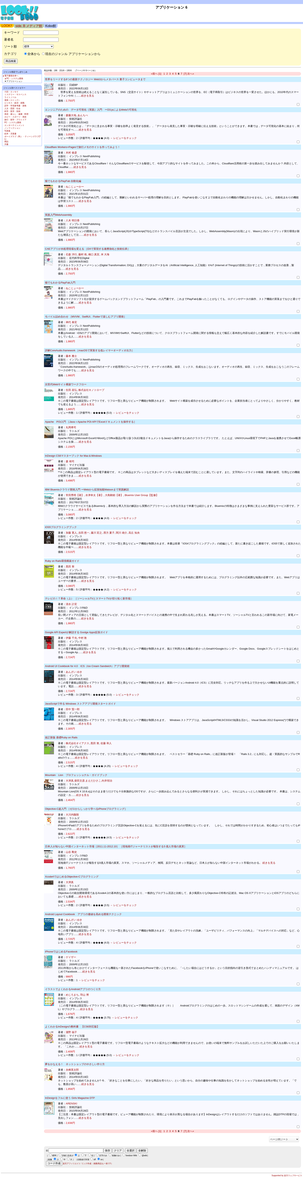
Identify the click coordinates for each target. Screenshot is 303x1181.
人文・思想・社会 (12, 108)
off (95, 1159)
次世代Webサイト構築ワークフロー (66, 384)
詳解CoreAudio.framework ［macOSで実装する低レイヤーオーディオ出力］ (89, 350)
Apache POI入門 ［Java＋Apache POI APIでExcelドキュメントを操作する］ (90, 421)
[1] (159, 73)
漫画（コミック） (12, 100)
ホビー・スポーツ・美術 (15, 117)
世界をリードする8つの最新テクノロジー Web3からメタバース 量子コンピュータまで (95, 79)
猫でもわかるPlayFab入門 (60, 282)
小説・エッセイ (11, 92)
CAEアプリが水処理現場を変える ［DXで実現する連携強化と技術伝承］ (87, 248)
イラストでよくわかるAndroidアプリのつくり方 (73, 989)
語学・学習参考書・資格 (15, 106)
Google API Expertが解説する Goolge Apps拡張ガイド (76, 632)
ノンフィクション (12, 128)
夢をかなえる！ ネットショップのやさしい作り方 (75, 1064)
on (102, 1159)
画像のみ (116, 1155)
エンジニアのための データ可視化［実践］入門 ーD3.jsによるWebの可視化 (91, 109)
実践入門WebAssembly (58, 214)
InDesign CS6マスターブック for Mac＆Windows (73, 455)
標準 (54, 1155)
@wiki (144, 1155)
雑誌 (6, 141)
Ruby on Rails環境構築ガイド (62, 560)
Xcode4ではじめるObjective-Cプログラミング (72, 876)
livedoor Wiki (131, 1155)
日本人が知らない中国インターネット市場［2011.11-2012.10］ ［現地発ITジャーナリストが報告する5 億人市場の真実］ (116, 846)
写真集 (7, 131)
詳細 (64, 1155)
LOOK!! (7, 25)
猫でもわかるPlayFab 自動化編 (63, 181)
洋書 (6, 144)
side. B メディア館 (28, 26)
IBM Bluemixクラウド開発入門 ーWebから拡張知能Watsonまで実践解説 (87, 489)
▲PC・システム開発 (13, 78)
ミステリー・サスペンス (15, 94)
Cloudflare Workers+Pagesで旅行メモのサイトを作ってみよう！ (82, 147)
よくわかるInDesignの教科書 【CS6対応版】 (72, 1026)
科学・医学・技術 (12, 111)
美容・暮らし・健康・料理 (16, 114)
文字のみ (103, 1155)
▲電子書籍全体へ (10, 76)
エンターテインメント (14, 125)
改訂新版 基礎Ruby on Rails (61, 737)
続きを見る (87, 95)
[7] (185, 73)
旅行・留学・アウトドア (15, 120)
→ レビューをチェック (123, 138)
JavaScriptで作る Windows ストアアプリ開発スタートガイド (80, 703)
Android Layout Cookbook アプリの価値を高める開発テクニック (83, 914)
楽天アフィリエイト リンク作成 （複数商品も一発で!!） (88, 1163)
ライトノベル (10, 97)
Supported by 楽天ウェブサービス (287, 1175)
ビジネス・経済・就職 (14, 103)
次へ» (190, 73)
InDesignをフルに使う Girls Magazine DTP (70, 1097)
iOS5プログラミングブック (61, 527)
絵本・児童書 (10, 134)
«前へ (154, 73)
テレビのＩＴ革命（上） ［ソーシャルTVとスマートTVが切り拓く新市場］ (89, 598)
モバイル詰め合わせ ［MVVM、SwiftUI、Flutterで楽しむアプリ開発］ (85, 316)
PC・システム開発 (12, 122)
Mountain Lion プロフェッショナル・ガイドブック (76, 775)
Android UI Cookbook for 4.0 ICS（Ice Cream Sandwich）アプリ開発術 (87, 666)
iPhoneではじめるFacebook (61, 951)
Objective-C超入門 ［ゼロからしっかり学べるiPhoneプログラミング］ (86, 808)
